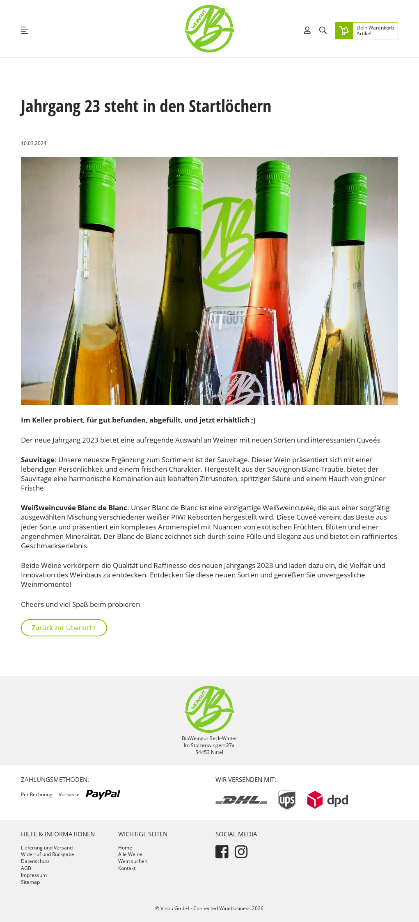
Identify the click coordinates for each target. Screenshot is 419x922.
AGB (26, 868)
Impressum (34, 875)
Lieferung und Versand (47, 847)
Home (125, 847)
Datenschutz (35, 861)
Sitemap (30, 882)
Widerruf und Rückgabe (47, 854)
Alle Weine (130, 854)
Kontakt (126, 868)
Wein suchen (132, 861)
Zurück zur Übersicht (64, 627)
